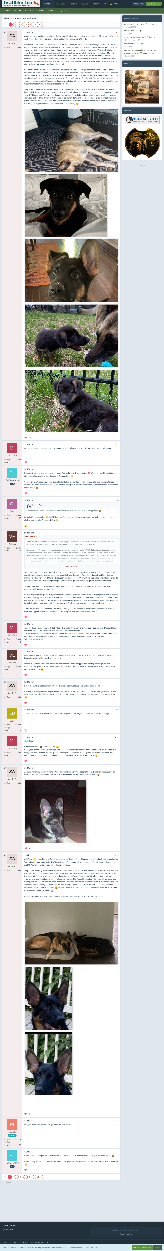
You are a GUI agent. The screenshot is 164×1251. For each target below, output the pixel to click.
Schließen (157, 1248)
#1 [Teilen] (117, 32)
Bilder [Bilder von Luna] (5, 730)
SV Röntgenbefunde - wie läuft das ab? (139, 37)
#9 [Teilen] (117, 710)
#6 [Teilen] (117, 624)
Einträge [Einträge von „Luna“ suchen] (6, 728)
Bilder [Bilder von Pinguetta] (5, 1145)
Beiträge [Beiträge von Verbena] (6, 548)
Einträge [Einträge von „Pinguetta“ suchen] (6, 1142)
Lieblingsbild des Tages (133, 31)
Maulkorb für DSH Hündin (134, 44)
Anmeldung (139, 4)
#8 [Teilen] (117, 682)
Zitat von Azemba (38, 505)
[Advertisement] (61, 1201)
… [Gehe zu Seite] (33, 24)
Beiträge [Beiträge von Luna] (6, 725)
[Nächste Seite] (42, 24)
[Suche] (114, 4)
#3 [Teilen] (117, 469)
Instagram (7, 1229)
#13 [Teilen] (117, 1121)
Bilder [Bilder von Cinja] (5, 518)
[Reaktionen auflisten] (27, 437)
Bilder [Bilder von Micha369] (5, 462)
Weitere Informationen (142, 1248)
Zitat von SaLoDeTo (32, 537)
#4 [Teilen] (117, 500)
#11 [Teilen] (117, 768)
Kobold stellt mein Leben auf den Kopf (139, 24)
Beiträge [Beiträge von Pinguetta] (6, 1139)
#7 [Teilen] (117, 652)
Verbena (30, 741)
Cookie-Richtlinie (126, 1234)
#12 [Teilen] (117, 855)
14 (38, 25)
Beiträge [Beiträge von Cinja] (6, 515)
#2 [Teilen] (117, 444)
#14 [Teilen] (117, 1152)
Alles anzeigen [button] (71, 567)
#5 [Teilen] (117, 533)
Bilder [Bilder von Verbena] (5, 551)
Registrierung (154, 4)
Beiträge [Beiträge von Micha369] (6, 459)
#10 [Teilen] (117, 737)
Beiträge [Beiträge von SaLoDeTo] (6, 47)
